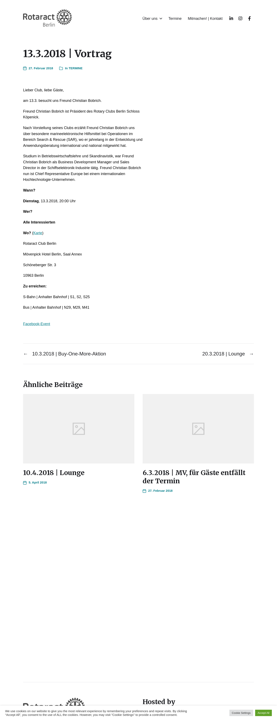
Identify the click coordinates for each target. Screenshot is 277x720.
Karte (37, 233)
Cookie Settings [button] (241, 712)
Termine (175, 18)
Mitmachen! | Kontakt (205, 18)
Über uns (149, 18)
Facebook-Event (36, 324)
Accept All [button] (263, 712)
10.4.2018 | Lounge (54, 473)
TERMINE (76, 68)
